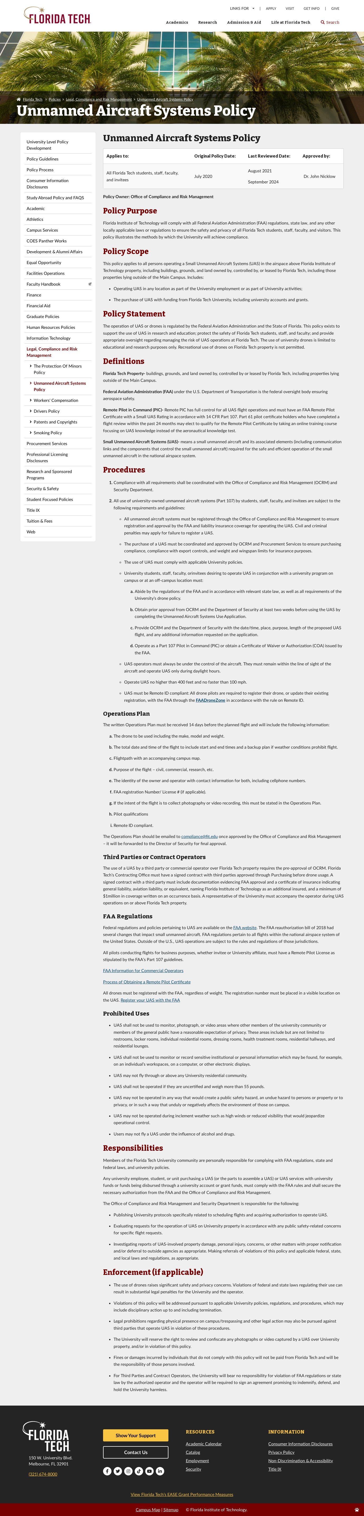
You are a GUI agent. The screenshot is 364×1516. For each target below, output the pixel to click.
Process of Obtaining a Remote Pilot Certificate (147, 981)
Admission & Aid (244, 22)
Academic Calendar (204, 1443)
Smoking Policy (48, 432)
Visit (290, 9)
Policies (55, 99)
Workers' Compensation (56, 400)
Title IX (33, 510)
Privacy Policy (281, 1452)
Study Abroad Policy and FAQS (55, 197)
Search (329, 24)
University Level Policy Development (47, 144)
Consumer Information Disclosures (48, 183)
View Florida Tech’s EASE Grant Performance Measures (182, 1494)
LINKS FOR (242, 8)
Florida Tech (32, 99)
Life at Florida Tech (290, 22)
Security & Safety (43, 488)
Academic (36, 208)
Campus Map (148, 1509)
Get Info (311, 9)
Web (31, 531)
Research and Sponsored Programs (49, 474)
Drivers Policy (47, 410)
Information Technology (48, 337)
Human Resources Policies (51, 327)
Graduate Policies (43, 316)
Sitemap (170, 1509)
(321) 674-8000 (43, 1473)
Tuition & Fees (39, 520)
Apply (271, 9)
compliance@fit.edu (199, 836)
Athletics (35, 219)
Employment (197, 1460)
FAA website (244, 927)
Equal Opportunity (44, 262)
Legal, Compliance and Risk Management (99, 99)
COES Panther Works (47, 240)
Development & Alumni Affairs (54, 251)
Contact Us (136, 1452)
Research (207, 22)
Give (335, 9)
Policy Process (40, 169)
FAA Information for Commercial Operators (143, 970)
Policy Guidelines (43, 158)
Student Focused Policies (50, 499)
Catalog (193, 1452)
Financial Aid (38, 305)
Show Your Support (136, 1435)
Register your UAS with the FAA (150, 999)
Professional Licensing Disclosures (47, 457)
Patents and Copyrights (55, 421)
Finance (34, 294)
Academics (177, 22)
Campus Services (42, 229)
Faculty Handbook (43, 283)
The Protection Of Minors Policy (58, 369)
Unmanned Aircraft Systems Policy (165, 99)
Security (193, 1468)
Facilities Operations (46, 273)
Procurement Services (47, 443)
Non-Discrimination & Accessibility (300, 1460)
